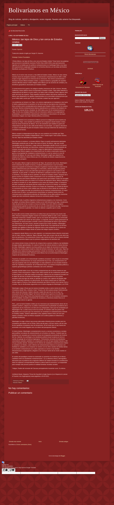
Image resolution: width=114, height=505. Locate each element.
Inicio (40, 441)
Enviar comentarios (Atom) (23, 444)
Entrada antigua (63, 441)
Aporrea (19, 49)
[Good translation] (5, 470)
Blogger (63, 456)
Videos (22, 25)
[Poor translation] (12, 470)
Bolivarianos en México (38, 10)
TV (29, 25)
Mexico (20, 382)
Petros (22, 380)
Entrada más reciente (15, 441)
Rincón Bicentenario (90, 54)
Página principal (12, 25)
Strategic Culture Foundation (21, 57)
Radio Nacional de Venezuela (98, 84)
